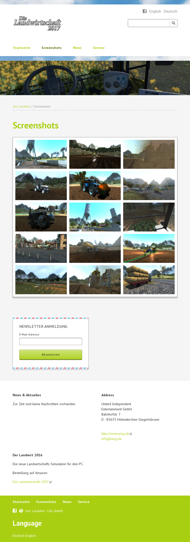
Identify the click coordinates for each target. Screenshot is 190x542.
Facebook (145, 11)
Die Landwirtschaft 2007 (31, 481)
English (155, 11)
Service (99, 47)
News (77, 47)
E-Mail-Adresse (29, 334)
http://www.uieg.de (115, 433)
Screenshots (52, 47)
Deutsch (170, 11)
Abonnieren (51, 354)
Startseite (21, 47)
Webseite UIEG (21, 510)
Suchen (173, 23)
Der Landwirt (21, 106)
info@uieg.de (111, 439)
